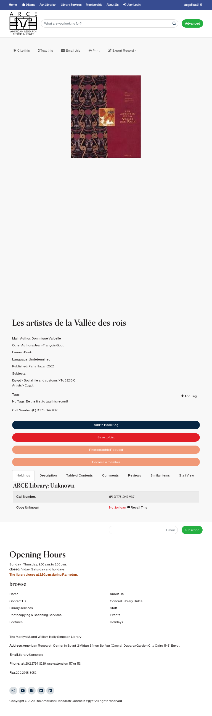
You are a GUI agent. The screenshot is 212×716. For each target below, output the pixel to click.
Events (115, 615)
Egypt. (29, 384)
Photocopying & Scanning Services (35, 615)
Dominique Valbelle (46, 337)
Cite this (23, 50)
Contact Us (17, 601)
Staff (113, 608)
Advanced (192, 23)
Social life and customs (41, 379)
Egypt (16, 379)
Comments (110, 475)
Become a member (106, 461)
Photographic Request (106, 449)
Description (48, 475)
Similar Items (160, 475)
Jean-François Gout (49, 344)
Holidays (116, 622)
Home (13, 594)
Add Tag (189, 395)
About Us (117, 594)
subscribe (192, 530)
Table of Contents (79, 475)
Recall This (137, 507)
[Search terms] (109, 23)
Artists (17, 384)
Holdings (23, 475)
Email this (73, 50)
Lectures (16, 622)
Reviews (134, 475)
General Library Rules (126, 601)
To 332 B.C (68, 379)
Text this (46, 50)
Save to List (106, 436)
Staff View (186, 475)
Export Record (123, 50)
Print (96, 50)
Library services (21, 608)
